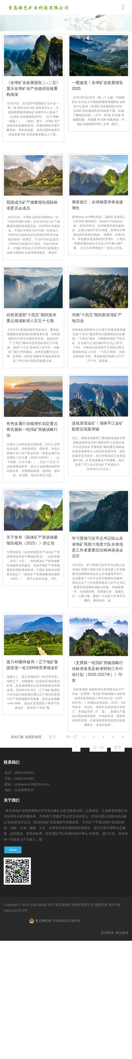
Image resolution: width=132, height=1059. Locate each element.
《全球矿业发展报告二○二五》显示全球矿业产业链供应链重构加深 (33, 89)
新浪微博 (107, 933)
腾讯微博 (121, 933)
